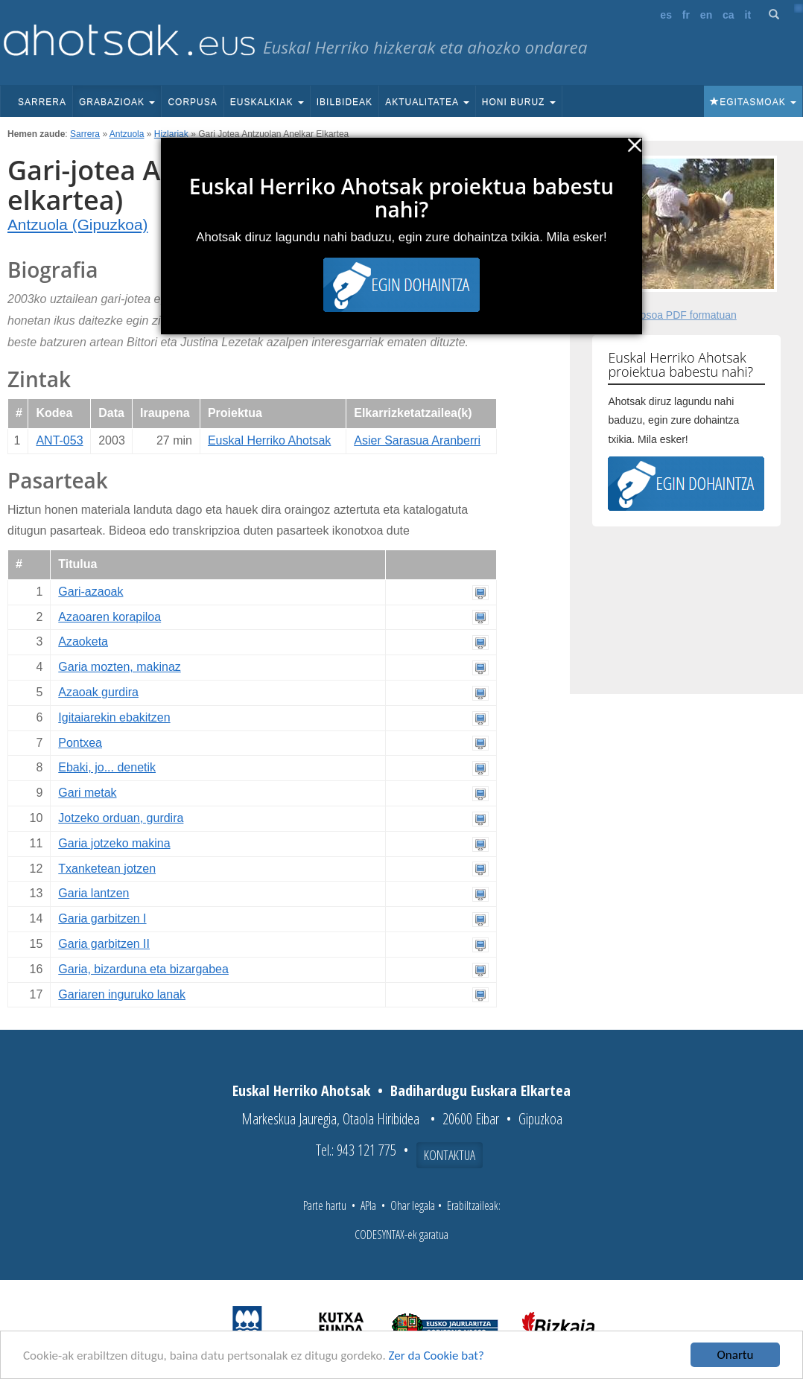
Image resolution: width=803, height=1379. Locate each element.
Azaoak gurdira (98, 692)
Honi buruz (519, 102)
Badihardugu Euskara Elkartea (480, 1090)
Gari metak (87, 792)
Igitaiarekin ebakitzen (114, 717)
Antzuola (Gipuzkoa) (77, 224)
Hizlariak (171, 134)
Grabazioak (117, 102)
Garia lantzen (93, 893)
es (666, 15)
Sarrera (42, 102)
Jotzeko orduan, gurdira (120, 818)
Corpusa (192, 102)
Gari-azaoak (90, 591)
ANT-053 (59, 440)
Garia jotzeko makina (114, 843)
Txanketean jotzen (107, 868)
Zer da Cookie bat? (436, 1355)
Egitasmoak (753, 102)
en (706, 15)
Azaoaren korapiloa (109, 617)
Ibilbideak (344, 102)
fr (686, 15)
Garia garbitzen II (104, 943)
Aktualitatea (427, 102)
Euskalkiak (267, 102)
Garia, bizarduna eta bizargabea (143, 969)
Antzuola (127, 134)
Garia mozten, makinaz (119, 666)
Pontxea (80, 742)
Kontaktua (449, 1155)
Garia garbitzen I (102, 918)
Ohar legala (412, 1205)
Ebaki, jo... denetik (107, 767)
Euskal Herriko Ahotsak (269, 440)
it (748, 15)
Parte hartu (324, 1205)
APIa (368, 1205)
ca (728, 15)
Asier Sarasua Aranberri (417, 440)
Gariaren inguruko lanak (121, 994)
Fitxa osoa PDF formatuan (675, 315)
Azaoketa (83, 641)
